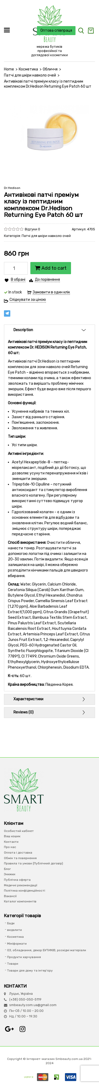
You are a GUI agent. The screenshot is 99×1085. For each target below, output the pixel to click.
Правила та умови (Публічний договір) (33, 863)
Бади (11, 923)
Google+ (9, 1029)
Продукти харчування (24, 957)
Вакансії (10, 896)
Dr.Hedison (12, 188)
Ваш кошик (12, 836)
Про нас (10, 847)
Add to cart (51, 268)
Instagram (22, 1029)
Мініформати (17, 943)
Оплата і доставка (18, 852)
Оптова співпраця (56, 30)
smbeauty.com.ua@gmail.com (32, 1005)
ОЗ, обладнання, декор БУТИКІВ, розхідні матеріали (46, 950)
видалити (14, 930)
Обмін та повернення (20, 858)
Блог (7, 869)
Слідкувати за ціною (28, 299)
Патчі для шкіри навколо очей (30, 75)
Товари (12, 963)
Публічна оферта (17, 880)
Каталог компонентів (20, 901)
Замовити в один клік (51, 292)
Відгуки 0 (32, 229)
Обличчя (50, 69)
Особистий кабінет (19, 831)
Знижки (9, 874)
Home (9, 69)
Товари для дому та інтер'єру (30, 970)
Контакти (11, 842)
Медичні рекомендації (20, 885)
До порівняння (47, 279)
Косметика (28, 69)
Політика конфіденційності (24, 890)
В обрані (18, 279)
